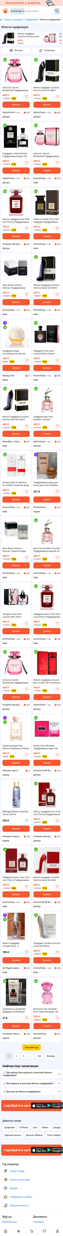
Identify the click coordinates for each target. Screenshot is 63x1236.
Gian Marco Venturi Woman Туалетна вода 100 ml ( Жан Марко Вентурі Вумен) (14, 549)
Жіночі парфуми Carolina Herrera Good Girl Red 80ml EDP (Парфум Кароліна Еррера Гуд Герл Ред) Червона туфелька (46, 878)
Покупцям (38, 1221)
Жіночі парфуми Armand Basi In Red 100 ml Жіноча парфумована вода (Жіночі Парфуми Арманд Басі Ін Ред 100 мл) (46, 681)
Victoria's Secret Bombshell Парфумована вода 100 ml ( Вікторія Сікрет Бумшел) (46, 155)
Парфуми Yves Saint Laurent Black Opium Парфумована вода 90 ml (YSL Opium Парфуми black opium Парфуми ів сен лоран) (46, 352)
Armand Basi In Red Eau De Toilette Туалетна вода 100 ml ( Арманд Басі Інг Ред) (15, 484)
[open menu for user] (57, 1231)
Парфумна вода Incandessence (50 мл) (13, 352)
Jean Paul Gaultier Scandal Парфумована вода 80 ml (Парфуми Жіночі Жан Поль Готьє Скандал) (46, 549)
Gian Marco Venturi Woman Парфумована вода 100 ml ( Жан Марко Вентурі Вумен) (15, 286)
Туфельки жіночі (12, 1135)
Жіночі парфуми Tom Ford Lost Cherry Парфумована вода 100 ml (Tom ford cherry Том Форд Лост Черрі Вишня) (15, 220)
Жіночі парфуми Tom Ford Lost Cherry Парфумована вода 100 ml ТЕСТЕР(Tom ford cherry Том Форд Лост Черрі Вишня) (46, 813)
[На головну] (5, 12)
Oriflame (23, 1127)
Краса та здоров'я (14, 19)
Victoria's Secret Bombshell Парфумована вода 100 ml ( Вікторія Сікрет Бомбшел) (15, 89)
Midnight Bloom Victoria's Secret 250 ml (15, 813)
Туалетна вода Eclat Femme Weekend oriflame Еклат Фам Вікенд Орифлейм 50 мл (15, 747)
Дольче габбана (34, 1135)
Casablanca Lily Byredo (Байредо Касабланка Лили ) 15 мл (14, 1010)
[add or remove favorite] (27, 97)
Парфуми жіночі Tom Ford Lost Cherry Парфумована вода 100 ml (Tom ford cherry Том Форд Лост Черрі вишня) (15, 878)
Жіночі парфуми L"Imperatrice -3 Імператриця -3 (10, 944)
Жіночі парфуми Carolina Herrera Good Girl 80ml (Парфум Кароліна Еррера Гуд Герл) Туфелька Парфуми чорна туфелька (47, 286)
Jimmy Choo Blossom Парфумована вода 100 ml (45, 747)
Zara (35, 1127)
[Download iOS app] (40, 1106)
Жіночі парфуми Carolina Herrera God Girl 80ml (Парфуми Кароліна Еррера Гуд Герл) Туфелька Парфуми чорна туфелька (28, 35)
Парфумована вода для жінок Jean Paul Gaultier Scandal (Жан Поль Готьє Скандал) (46, 484)
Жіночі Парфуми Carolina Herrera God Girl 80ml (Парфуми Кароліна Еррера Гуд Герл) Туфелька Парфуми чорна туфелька (15, 418)
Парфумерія (31, 19)
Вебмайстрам (9, 1221)
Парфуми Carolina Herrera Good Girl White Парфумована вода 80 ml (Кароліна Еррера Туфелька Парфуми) (47, 944)
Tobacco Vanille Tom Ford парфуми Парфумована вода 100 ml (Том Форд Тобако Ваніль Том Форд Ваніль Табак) (46, 220)
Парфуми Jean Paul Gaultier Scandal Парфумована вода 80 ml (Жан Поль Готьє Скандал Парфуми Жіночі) (46, 418)
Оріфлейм (9, 1127)
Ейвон (45, 1127)
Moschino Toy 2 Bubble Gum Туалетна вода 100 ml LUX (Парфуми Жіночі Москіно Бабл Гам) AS (46, 1010)
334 (39, 1056)
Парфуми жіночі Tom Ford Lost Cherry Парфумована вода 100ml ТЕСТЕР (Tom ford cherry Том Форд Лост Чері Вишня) (46, 615)
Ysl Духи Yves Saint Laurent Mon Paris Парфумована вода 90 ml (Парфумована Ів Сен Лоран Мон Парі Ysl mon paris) (15, 615)
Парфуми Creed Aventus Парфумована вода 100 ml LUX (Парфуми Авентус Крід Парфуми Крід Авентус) (15, 155)
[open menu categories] (18, 1231)
